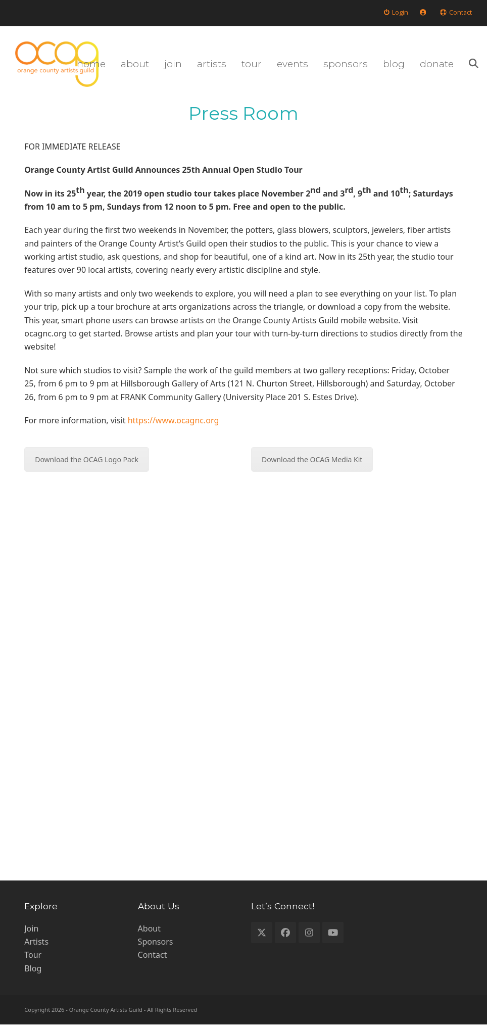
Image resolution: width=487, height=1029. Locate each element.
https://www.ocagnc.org (173, 424)
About (149, 932)
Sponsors (155, 945)
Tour (32, 959)
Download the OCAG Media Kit (312, 464)
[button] (467, 66)
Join (31, 932)
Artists (36, 945)
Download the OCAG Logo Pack (86, 464)
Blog (32, 972)
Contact (152, 959)
